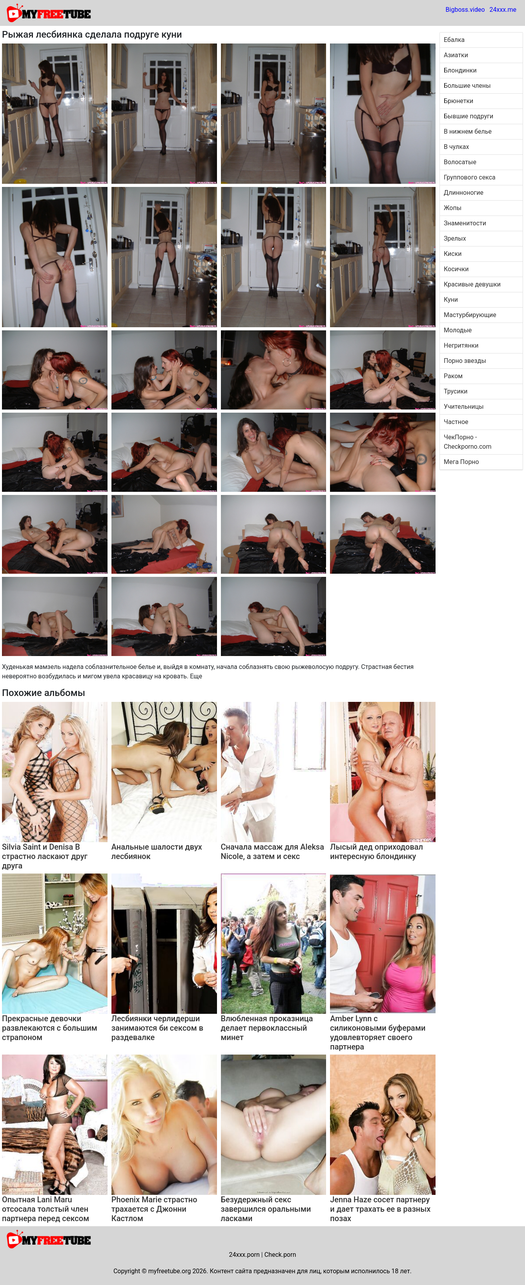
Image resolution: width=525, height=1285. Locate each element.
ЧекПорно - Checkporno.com (467, 441)
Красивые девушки (472, 284)
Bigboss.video (465, 9)
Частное (456, 422)
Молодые (458, 330)
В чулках (456, 146)
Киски (453, 253)
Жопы (452, 208)
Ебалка (454, 39)
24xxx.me (502, 9)
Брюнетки (458, 101)
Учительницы (464, 406)
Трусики (456, 391)
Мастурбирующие (470, 315)
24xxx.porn (244, 1254)
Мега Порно (461, 462)
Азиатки (456, 55)
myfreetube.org (169, 1271)
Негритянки (461, 345)
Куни (451, 299)
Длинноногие (463, 192)
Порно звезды (465, 360)
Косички (456, 269)
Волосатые (460, 162)
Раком (453, 376)
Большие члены (467, 85)
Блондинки (460, 70)
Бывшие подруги (468, 116)
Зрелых (455, 238)
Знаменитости (465, 223)
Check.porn (280, 1254)
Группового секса (470, 177)
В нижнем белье (468, 131)
